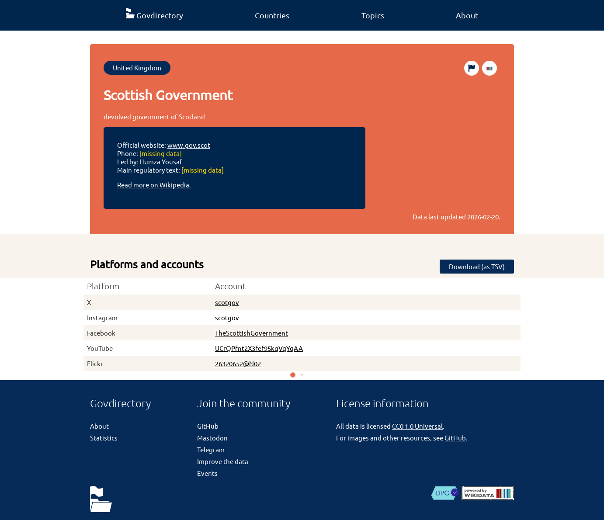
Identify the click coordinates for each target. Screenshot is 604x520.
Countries (272, 15)
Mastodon (212, 437)
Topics (372, 15)
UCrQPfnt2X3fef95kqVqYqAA (259, 348)
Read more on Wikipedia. (154, 184)
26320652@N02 (238, 363)
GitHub (208, 426)
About (467, 15)
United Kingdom (137, 67)
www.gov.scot (188, 145)
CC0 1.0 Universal (417, 426)
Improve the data (222, 461)
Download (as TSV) (477, 266)
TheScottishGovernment (251, 333)
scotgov (227, 302)
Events (207, 473)
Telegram (211, 449)
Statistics (104, 437)
